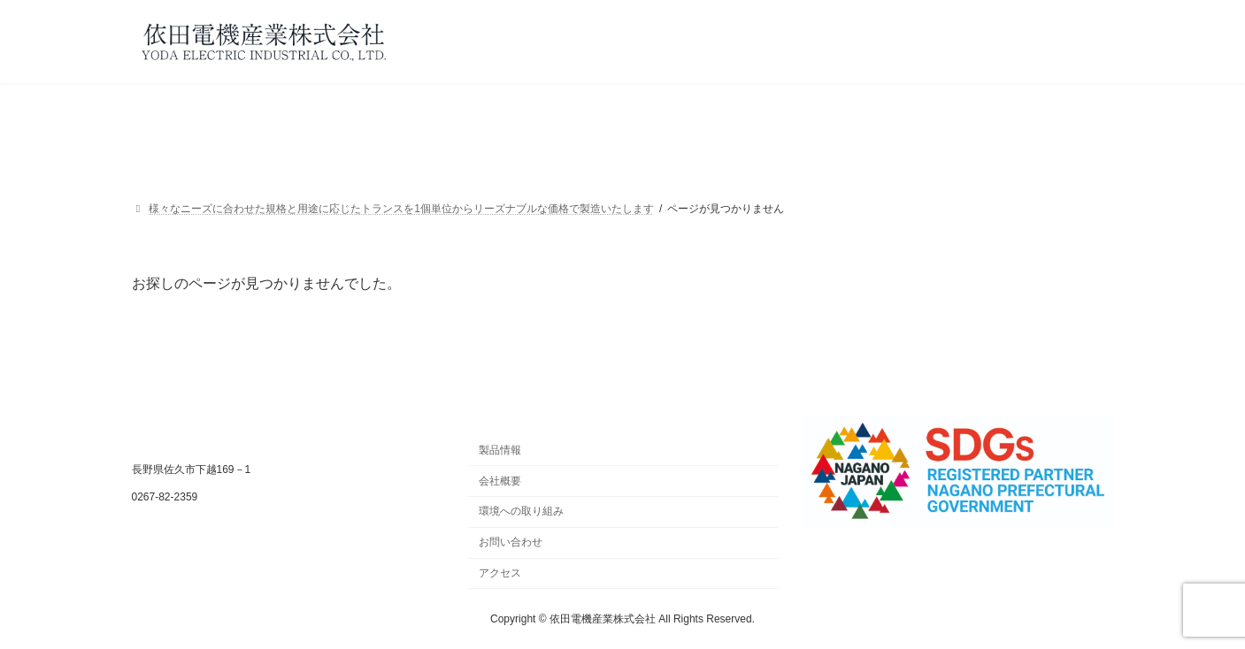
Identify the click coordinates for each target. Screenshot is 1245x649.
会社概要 (500, 480)
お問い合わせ (510, 542)
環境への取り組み (521, 511)
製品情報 (500, 450)
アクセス (500, 573)
